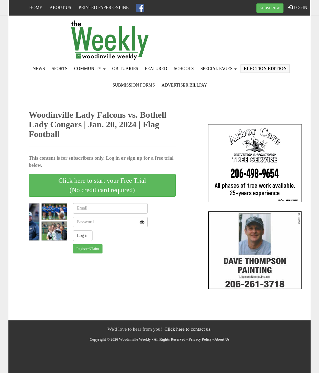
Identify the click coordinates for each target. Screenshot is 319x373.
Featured (156, 68)
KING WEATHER (259, 39)
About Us (60, 7)
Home (35, 7)
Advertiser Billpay (184, 85)
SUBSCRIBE (270, 8)
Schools (184, 68)
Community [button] (90, 68)
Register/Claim (87, 249)
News (39, 68)
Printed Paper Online (104, 7)
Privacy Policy (200, 339)
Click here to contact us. (188, 329)
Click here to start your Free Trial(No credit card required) (102, 185)
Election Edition (265, 68)
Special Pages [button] (218, 68)
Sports (60, 68)
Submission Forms (133, 85)
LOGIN (297, 7)
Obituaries (125, 68)
